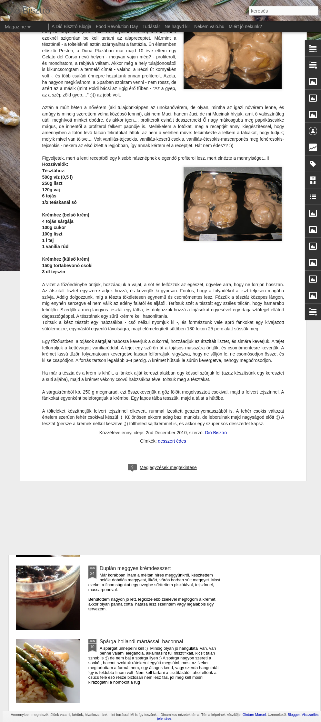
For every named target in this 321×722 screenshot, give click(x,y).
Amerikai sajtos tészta (125, 495)
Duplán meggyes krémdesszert (135, 568)
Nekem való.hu (209, 26)
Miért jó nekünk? (245, 26)
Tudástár (151, 26)
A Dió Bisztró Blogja (71, 26)
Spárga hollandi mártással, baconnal (141, 641)
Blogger (294, 715)
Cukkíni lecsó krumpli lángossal (136, 422)
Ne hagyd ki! (177, 26)
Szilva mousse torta (122, 348)
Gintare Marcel (254, 715)
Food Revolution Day (117, 26)
